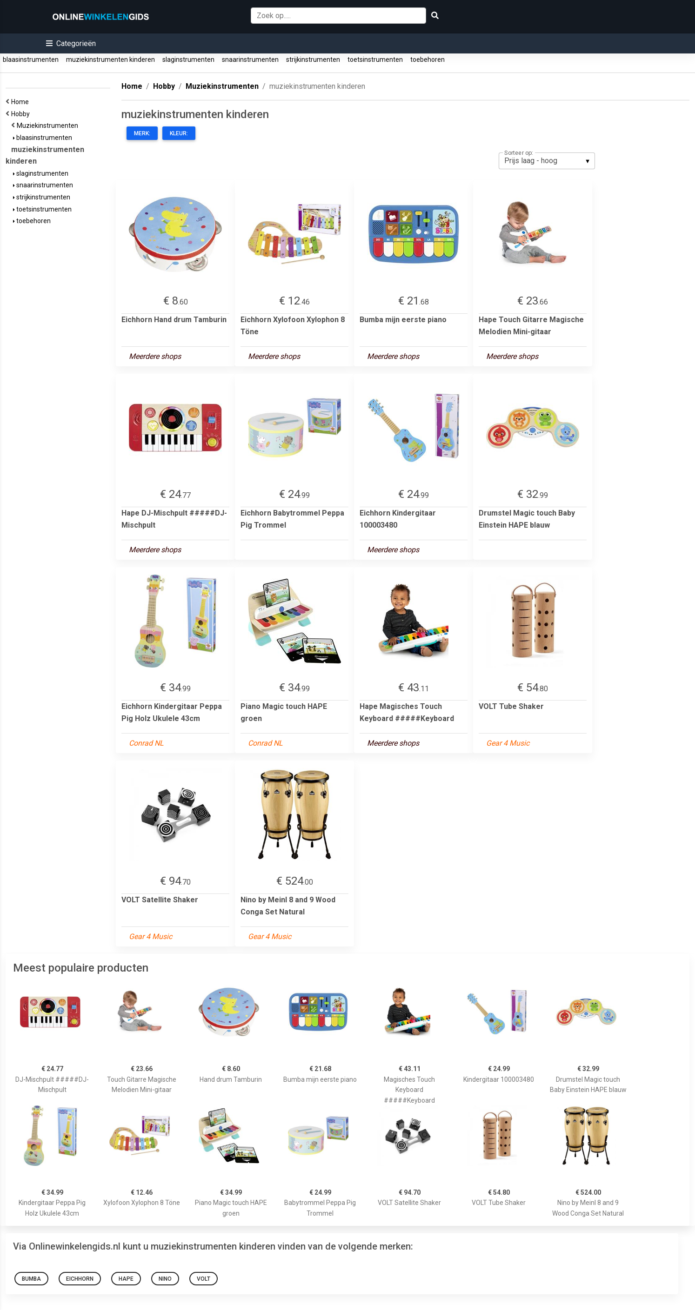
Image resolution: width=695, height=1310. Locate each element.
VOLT (203, 1279)
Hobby (22, 114)
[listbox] (547, 160)
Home (21, 102)
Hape (126, 1279)
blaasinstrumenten (30, 59)
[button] (71, 43)
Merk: (142, 133)
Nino (165, 1279)
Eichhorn (80, 1279)
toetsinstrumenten (375, 59)
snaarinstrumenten (250, 59)
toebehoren (428, 59)
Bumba (31, 1279)
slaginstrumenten (188, 59)
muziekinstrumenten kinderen (110, 59)
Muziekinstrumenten (49, 125)
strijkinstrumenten (313, 59)
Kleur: (179, 133)
